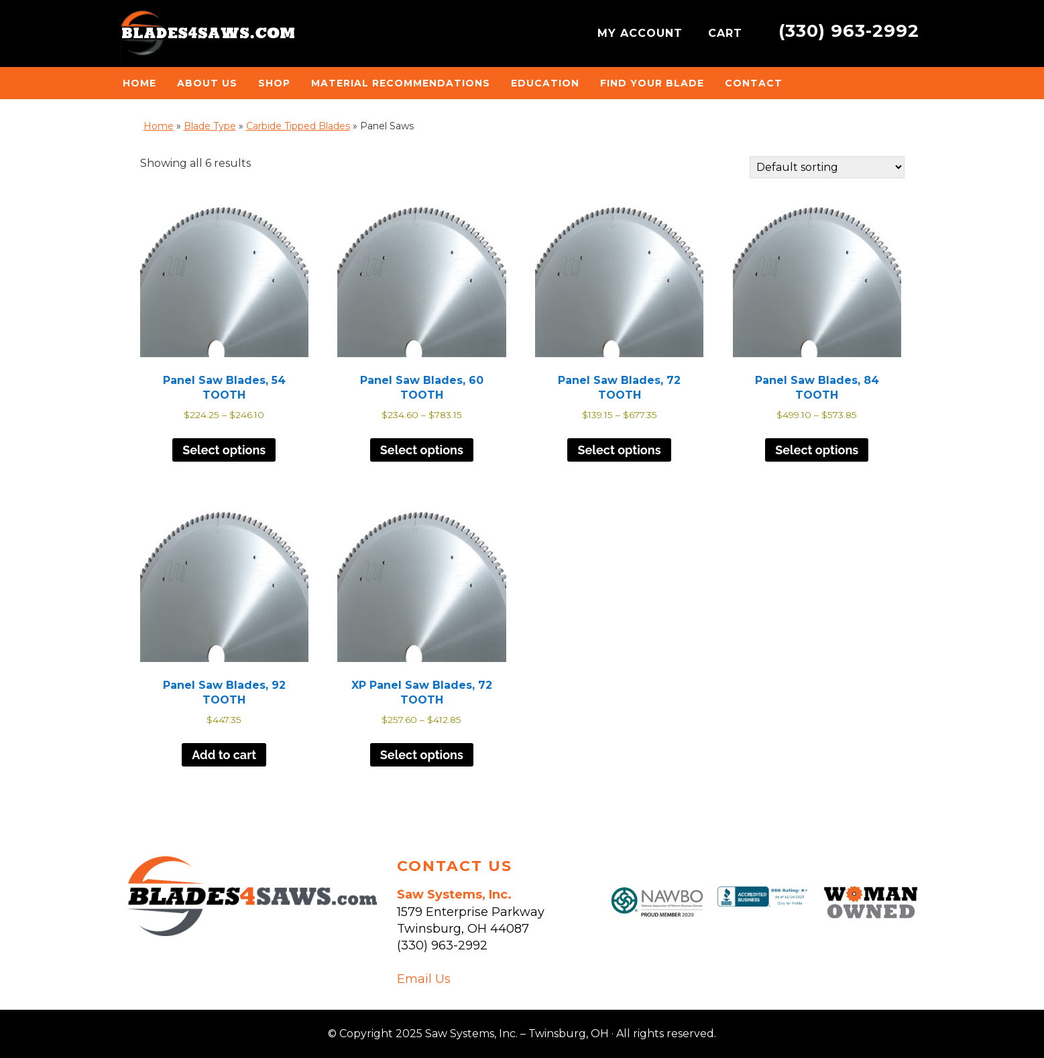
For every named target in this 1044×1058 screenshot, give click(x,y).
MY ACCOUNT (642, 33)
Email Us (424, 979)
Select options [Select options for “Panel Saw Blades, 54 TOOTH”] (224, 450)
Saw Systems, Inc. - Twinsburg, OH (207, 37)
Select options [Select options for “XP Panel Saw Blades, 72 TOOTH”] (421, 755)
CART (727, 33)
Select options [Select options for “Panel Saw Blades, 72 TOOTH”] (618, 450)
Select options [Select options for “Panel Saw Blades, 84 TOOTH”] (816, 450)
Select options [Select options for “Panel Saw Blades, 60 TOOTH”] (421, 450)
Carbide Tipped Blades (298, 126)
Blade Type (210, 126)
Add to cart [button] (224, 755)
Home (158, 126)
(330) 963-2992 (848, 30)
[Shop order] (827, 167)
